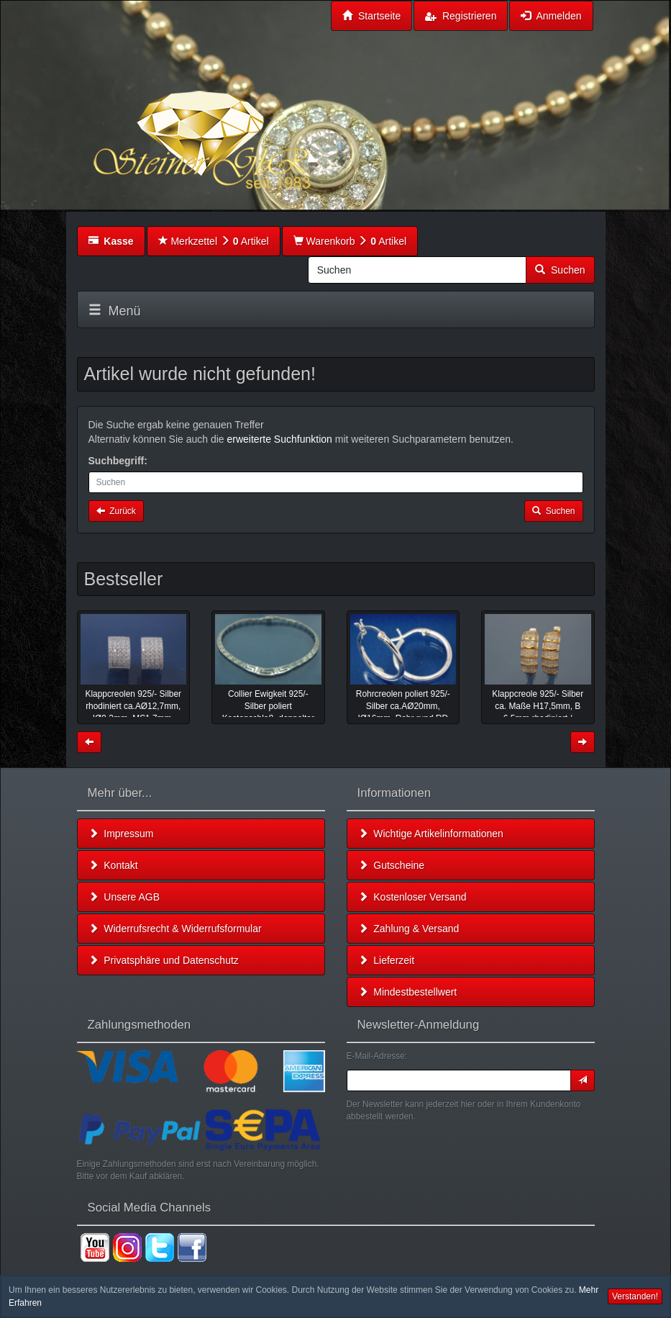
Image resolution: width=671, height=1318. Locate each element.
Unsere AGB (124, 897)
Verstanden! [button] (635, 1296)
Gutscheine (391, 865)
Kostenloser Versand (412, 897)
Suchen (560, 270)
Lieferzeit (386, 960)
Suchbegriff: (117, 460)
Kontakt (113, 865)
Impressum (121, 833)
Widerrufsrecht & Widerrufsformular (175, 928)
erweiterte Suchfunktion (279, 439)
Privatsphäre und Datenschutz (163, 960)
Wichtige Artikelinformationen (430, 833)
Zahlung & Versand (409, 928)
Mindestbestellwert (407, 992)
